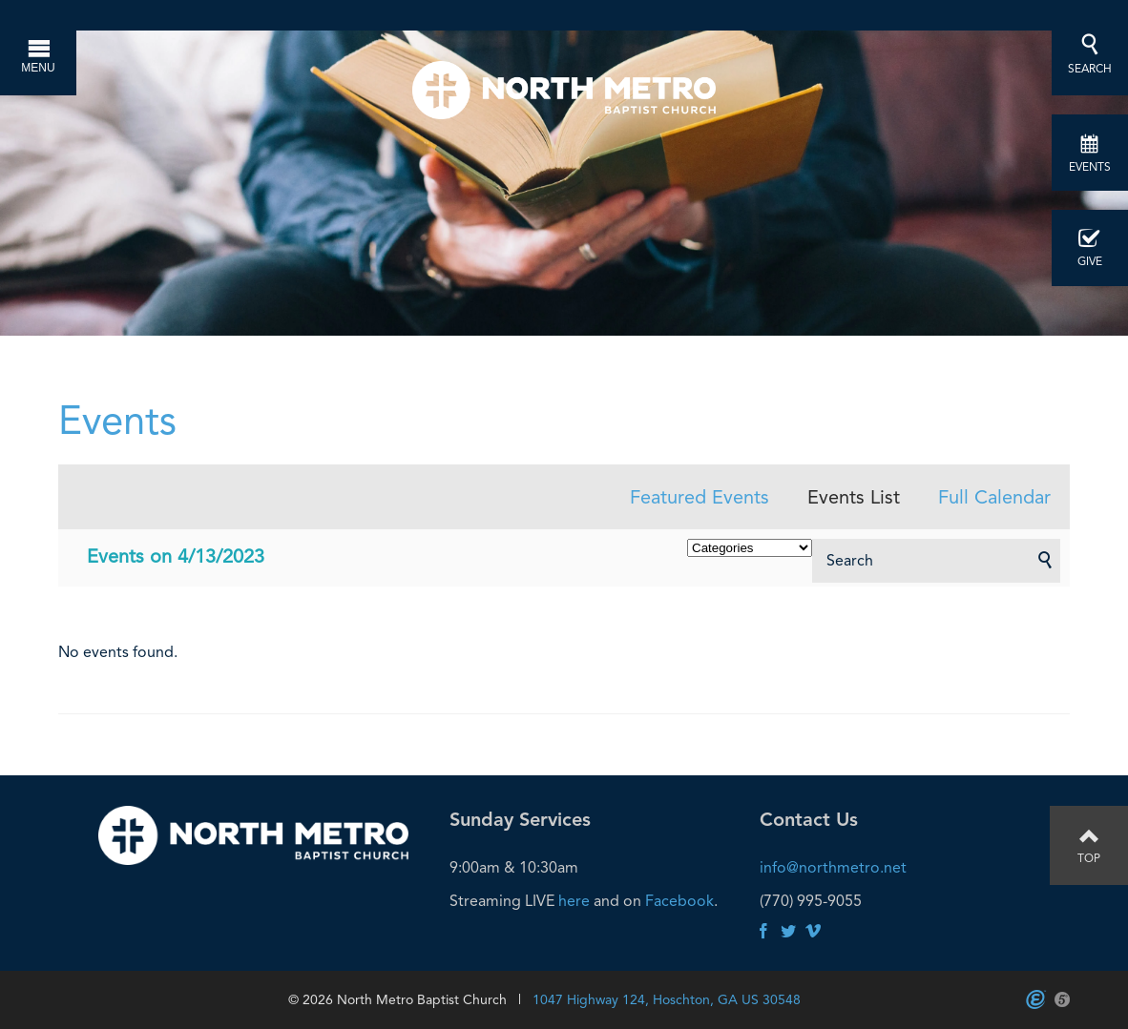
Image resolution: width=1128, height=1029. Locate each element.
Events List (853, 496)
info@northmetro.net (833, 867)
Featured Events (699, 496)
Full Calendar (994, 496)
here (574, 901)
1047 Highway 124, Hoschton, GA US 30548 (667, 999)
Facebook (679, 901)
